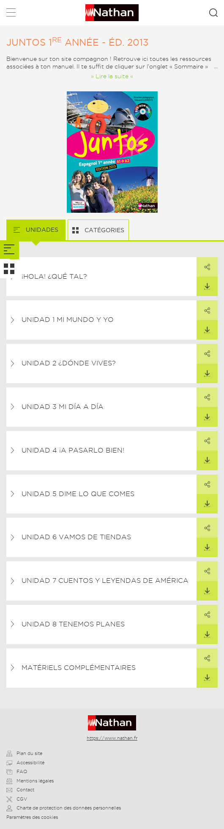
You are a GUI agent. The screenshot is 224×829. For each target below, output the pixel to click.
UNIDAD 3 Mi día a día (63, 406)
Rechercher (213, 12)
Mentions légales (30, 780)
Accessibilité (25, 762)
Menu (11, 14)
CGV (16, 799)
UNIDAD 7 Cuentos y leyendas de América (105, 580)
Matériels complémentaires (79, 667)
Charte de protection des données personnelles (63, 807)
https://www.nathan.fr (112, 738)
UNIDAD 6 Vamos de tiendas (76, 537)
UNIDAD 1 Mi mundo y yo (68, 319)
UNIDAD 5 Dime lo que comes (78, 493)
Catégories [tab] (103, 230)
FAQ (16, 771)
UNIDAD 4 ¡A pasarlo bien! (73, 450)
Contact (20, 789)
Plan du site (24, 753)
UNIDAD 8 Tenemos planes (73, 624)
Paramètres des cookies (32, 817)
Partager (203, 264)
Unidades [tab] (41, 229)
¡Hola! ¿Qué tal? (54, 276)
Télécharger (203, 283)
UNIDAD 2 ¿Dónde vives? (69, 363)
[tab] (9, 249)
